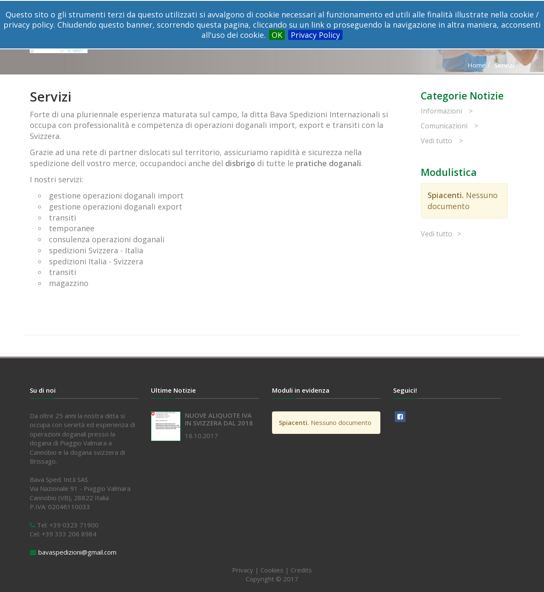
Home (477, 65)
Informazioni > (447, 111)
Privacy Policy (315, 35)
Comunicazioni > (449, 125)
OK (277, 35)
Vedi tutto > (442, 140)
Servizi (504, 65)
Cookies (272, 570)
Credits (301, 570)
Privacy (242, 570)
